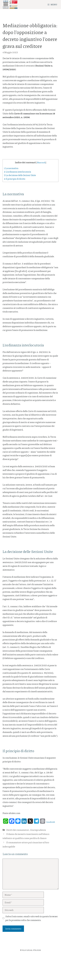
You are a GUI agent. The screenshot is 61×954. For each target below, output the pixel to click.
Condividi (50, 821)
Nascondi (41, 162)
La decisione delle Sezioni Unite (20, 175)
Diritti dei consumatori (17, 830)
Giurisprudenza (38, 830)
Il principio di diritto (14, 178)
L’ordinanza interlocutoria (17, 171)
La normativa (11, 168)
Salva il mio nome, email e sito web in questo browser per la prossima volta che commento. (31, 918)
